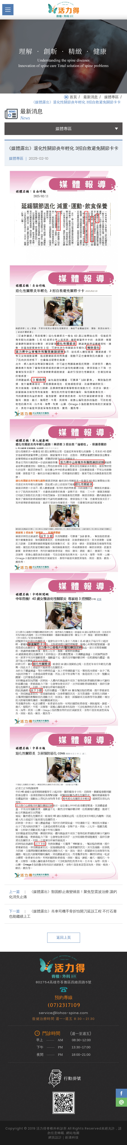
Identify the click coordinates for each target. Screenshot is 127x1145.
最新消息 (90, 97)
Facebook (121, 1093)
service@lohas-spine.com (63, 1012)
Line (121, 1102)
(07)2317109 (64, 1005)
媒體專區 (111, 97)
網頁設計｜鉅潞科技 (63, 1137)
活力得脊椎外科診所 (63, 10)
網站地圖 (73, 1133)
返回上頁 (63, 937)
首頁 (73, 97)
